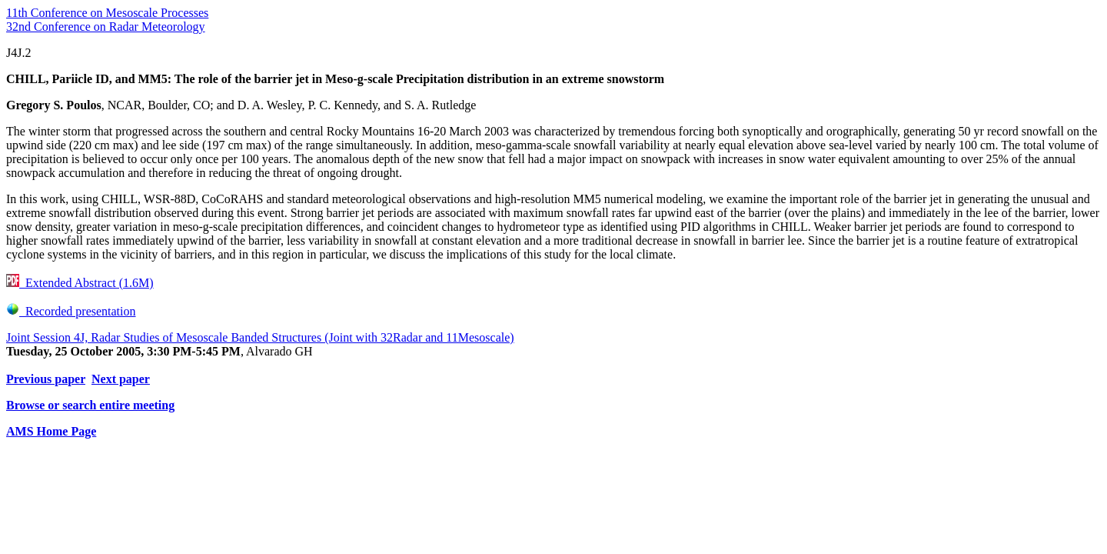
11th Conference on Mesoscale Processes (107, 12)
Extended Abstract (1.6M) (80, 282)
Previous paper (45, 378)
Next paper (120, 378)
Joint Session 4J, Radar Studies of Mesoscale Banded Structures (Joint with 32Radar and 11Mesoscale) (260, 337)
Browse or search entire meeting (90, 405)
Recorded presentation (71, 311)
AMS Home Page (51, 431)
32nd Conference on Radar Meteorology (105, 26)
